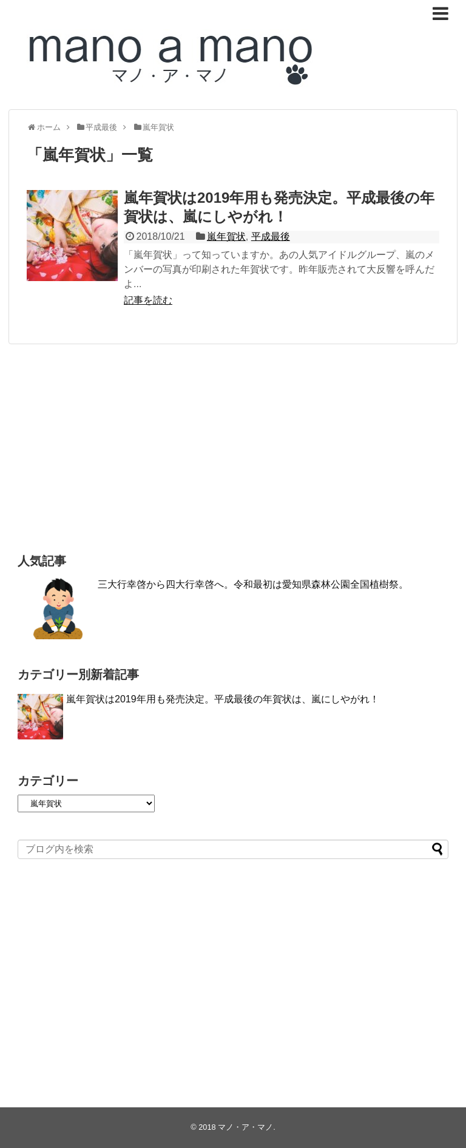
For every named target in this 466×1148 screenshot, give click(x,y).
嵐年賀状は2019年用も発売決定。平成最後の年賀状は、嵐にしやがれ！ (222, 699)
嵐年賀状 (226, 236)
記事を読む (148, 300)
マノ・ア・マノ (245, 1127)
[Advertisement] (233, 447)
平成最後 (270, 236)
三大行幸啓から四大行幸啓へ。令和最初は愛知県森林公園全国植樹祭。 (253, 584)
